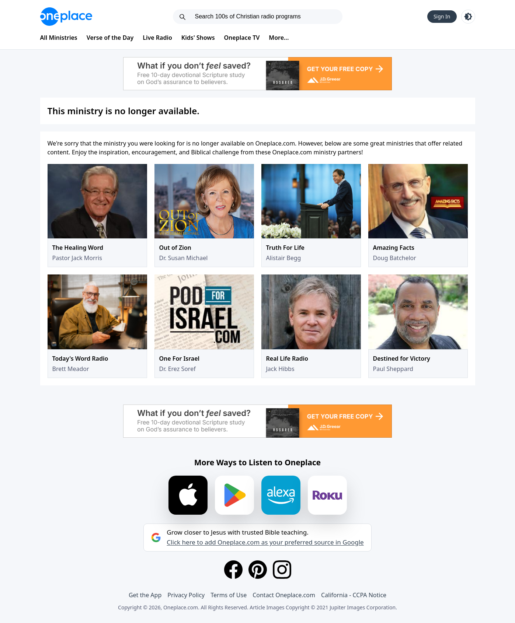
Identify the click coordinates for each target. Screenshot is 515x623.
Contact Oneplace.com (284, 595)
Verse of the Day (110, 38)
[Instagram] (282, 569)
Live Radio (157, 38)
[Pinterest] (257, 569)
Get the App (145, 595)
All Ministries (58, 38)
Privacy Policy (186, 595)
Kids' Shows (198, 38)
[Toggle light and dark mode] (468, 17)
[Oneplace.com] (66, 16)
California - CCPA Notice (353, 595)
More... (279, 38)
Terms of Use (228, 595)
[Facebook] (233, 569)
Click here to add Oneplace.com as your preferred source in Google (265, 542)
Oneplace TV (242, 38)
